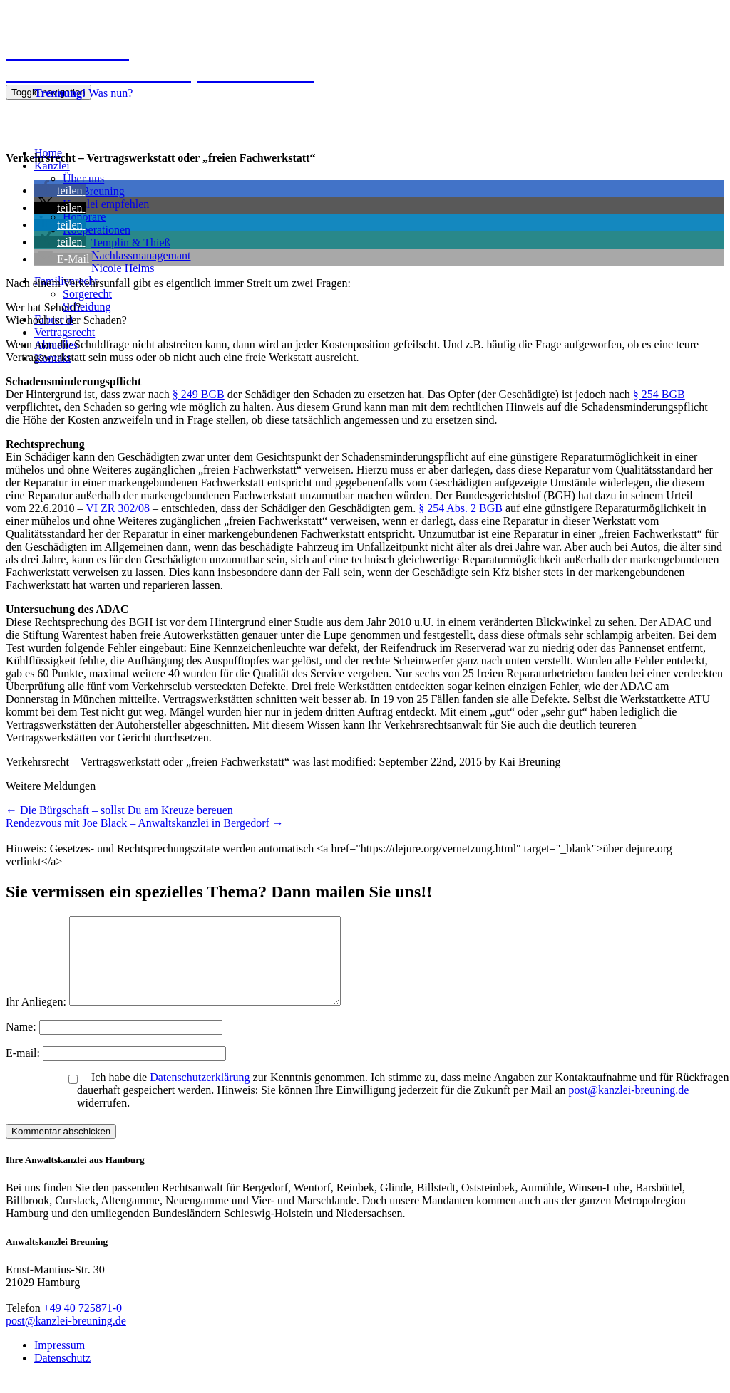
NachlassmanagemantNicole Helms (141, 261)
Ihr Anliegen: (36, 1019)
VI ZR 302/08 (118, 508)
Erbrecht (53, 319)
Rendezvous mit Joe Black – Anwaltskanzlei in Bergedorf (145, 823)
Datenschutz (62, 1375)
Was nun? (83, 93)
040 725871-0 (40, 117)
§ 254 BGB (659, 394)
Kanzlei (52, 166)
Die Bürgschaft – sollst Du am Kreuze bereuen (119, 810)
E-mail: (24, 1070)
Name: (22, 1044)
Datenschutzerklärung (200, 1094)
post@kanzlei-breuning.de (629, 1107)
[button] (60, 190)
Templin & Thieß (130, 242)
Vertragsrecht (64, 332)
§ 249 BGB (199, 394)
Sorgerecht (87, 294)
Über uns (83, 178)
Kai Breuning (94, 191)
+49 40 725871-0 (82, 1325)
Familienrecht (66, 281)
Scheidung (87, 307)
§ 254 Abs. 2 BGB (460, 508)
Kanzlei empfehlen (106, 204)
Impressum (59, 1362)
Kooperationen (96, 230)
